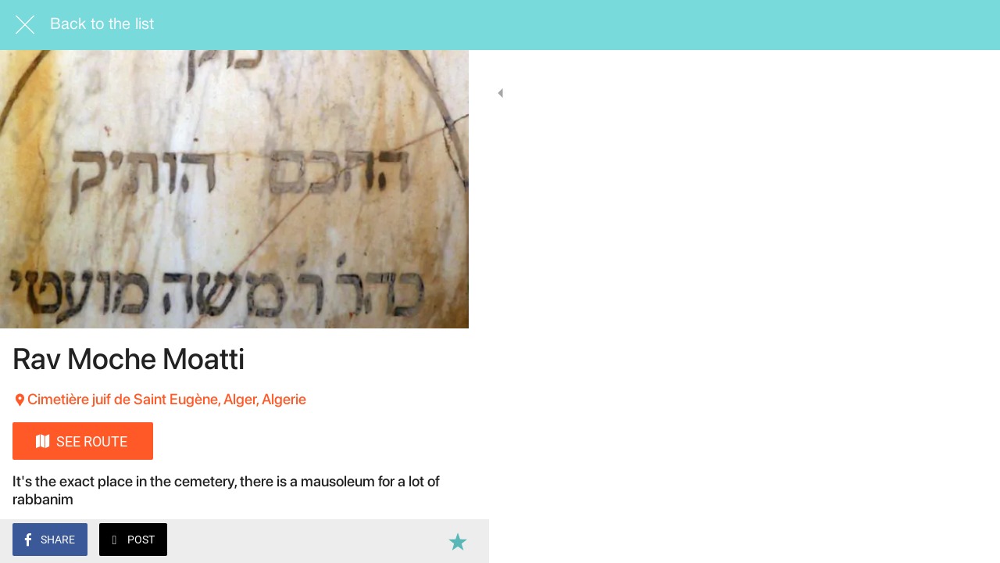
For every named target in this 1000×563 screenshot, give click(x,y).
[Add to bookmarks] (437, 541)
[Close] (25, 25)
